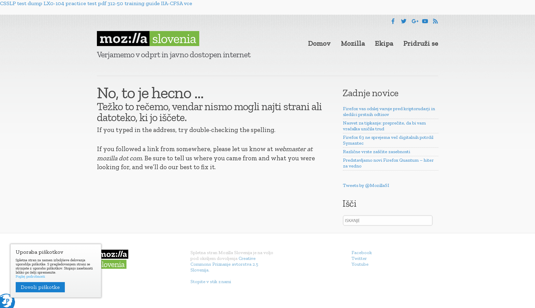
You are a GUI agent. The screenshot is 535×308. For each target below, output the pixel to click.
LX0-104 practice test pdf (75, 3)
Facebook (361, 252)
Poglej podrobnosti (30, 277)
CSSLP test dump (21, 3)
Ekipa (384, 43)
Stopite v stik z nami (210, 281)
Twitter (359, 258)
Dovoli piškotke (40, 287)
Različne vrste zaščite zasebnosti (376, 152)
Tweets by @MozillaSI (366, 185)
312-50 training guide (133, 3)
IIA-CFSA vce (176, 3)
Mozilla (353, 43)
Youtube (359, 264)
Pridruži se (420, 43)
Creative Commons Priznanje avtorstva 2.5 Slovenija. (224, 264)
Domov (319, 43)
